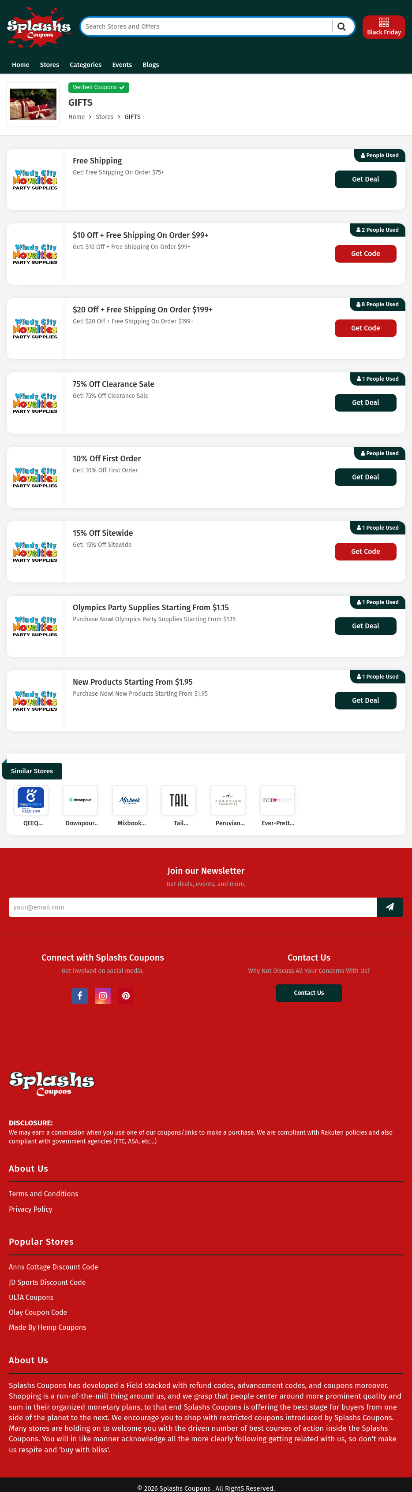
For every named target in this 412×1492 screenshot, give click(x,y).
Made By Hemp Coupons (47, 1327)
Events (122, 65)
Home (21, 65)
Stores (49, 65)
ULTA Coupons (31, 1297)
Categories (85, 65)
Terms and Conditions (44, 1194)
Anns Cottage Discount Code (53, 1267)
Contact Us (309, 993)
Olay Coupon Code (38, 1312)
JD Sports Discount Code (47, 1282)
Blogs (150, 65)
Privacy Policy (30, 1209)
